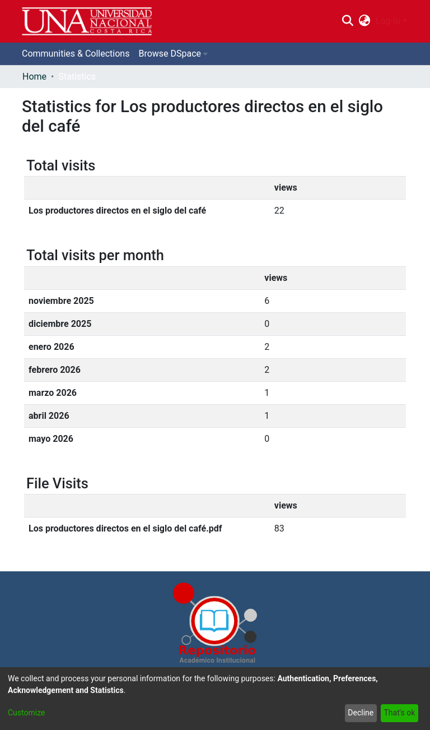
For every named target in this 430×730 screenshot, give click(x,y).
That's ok (399, 712)
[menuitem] (365, 21)
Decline (360, 712)
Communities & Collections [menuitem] (75, 53)
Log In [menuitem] (388, 21)
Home (34, 76)
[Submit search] (347, 21)
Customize (26, 712)
